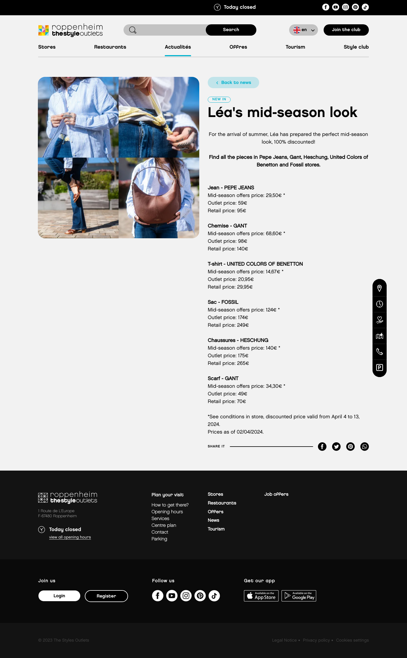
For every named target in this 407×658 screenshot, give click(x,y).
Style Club (356, 47)
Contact (159, 532)
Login (59, 596)
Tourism (295, 47)
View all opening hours (70, 537)
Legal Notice (284, 640)
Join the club (346, 30)
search (231, 30)
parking (159, 539)
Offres (238, 47)
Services (160, 519)
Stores (47, 47)
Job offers (276, 494)
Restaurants (110, 47)
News (213, 520)
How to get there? (170, 505)
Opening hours (167, 512)
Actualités (178, 47)
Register (106, 596)
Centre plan (163, 525)
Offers (215, 512)
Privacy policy (316, 640)
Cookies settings (352, 640)
